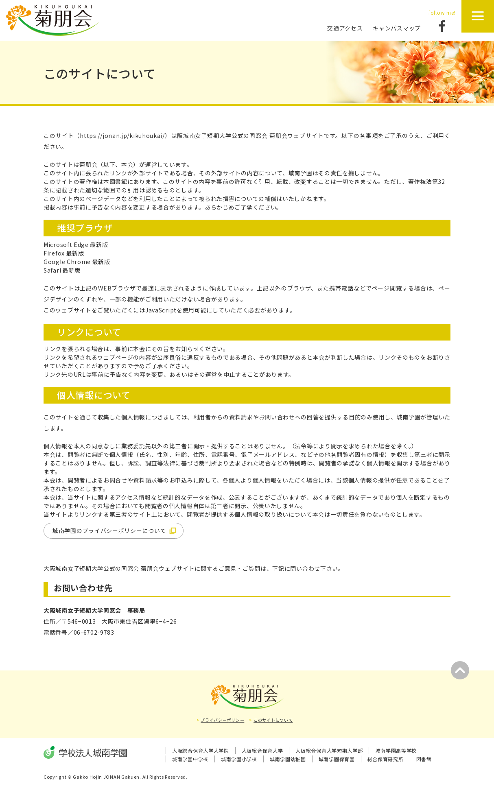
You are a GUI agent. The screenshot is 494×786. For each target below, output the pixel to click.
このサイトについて (273, 720)
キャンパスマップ (397, 28)
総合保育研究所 (385, 758)
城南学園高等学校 (396, 750)
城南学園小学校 (239, 758)
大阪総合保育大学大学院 (200, 750)
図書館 (424, 758)
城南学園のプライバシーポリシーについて (109, 530)
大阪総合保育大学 (262, 750)
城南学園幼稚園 (288, 758)
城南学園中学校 (190, 758)
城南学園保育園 (337, 758)
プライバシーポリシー (222, 720)
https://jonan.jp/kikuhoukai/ (122, 135)
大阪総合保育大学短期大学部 (329, 750)
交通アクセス (345, 28)
